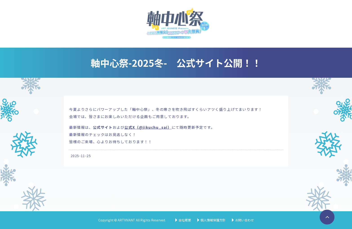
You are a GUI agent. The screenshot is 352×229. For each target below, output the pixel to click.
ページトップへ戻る (325, 224)
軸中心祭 (176, 24)
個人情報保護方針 (213, 220)
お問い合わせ (244, 220)
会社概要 (184, 220)
